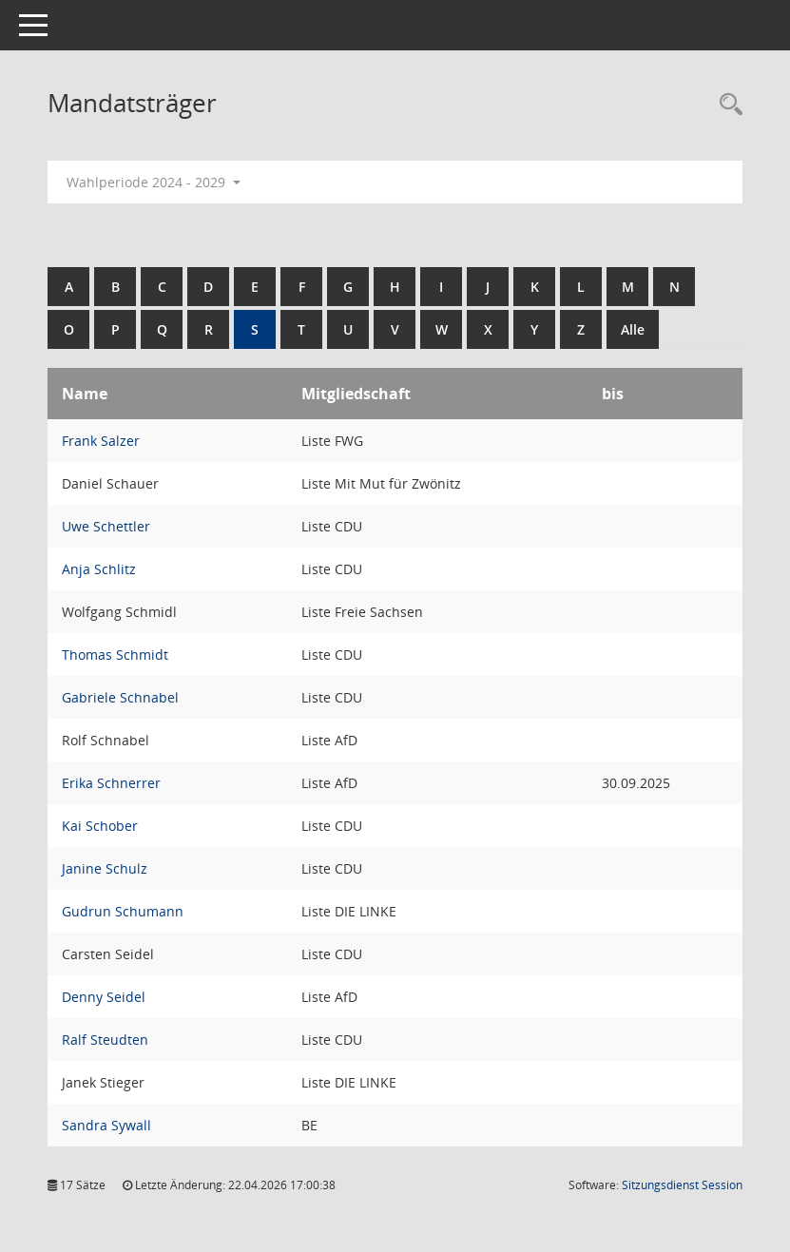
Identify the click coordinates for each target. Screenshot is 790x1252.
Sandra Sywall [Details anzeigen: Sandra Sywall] (106, 1125)
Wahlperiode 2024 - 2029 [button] (154, 182)
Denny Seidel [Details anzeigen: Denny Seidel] (103, 997)
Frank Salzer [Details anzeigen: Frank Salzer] (101, 441)
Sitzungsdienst (682, 1185)
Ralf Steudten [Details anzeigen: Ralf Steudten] (105, 1039)
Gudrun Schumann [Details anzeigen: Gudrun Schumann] (122, 911)
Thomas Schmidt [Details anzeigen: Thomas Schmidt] (115, 654)
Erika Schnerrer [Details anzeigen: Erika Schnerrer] (111, 783)
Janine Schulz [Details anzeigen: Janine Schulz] (104, 868)
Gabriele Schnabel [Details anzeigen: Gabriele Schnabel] (120, 697)
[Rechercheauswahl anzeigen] (726, 105)
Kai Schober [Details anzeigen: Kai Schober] (100, 826)
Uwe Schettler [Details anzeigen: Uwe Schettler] (106, 526)
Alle (633, 329)
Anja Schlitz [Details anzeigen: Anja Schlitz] (99, 569)
